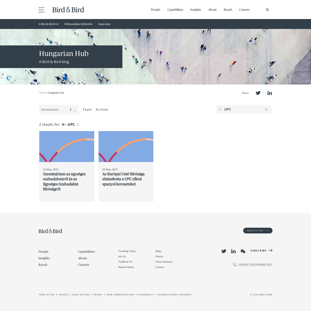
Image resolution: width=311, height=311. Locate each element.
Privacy (98, 294)
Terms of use (46, 294)
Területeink (58, 109)
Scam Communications (120, 294)
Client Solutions (164, 261)
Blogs (159, 251)
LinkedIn (270, 93)
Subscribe (258, 250)
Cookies (63, 294)
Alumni (159, 256)
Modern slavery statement (175, 294)
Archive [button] (102, 109)
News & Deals (126, 267)
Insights (195, 9)
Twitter (258, 93)
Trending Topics (127, 251)
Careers (244, 9)
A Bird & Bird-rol (48, 24)
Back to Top (257, 230)
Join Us (122, 256)
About (212, 9)
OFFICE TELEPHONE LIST (253, 264)
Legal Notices (80, 294)
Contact (160, 267)
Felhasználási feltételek (78, 24)
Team (87, 109)
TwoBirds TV (125, 261)
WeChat (243, 251)
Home (42, 92)
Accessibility (146, 294)
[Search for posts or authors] (247, 109)
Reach (228, 9)
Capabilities (175, 9)
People (155, 9)
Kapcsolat (104, 24)
